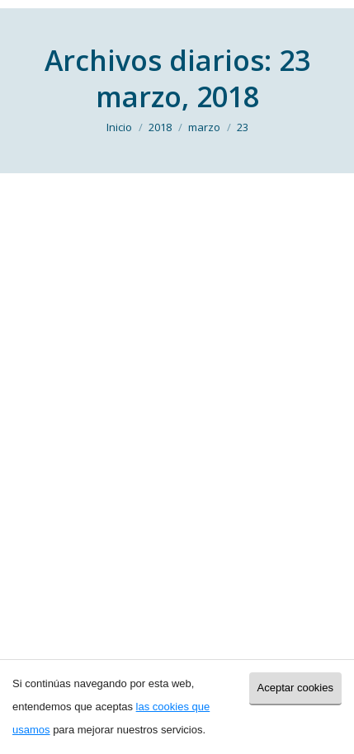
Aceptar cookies (295, 687)
